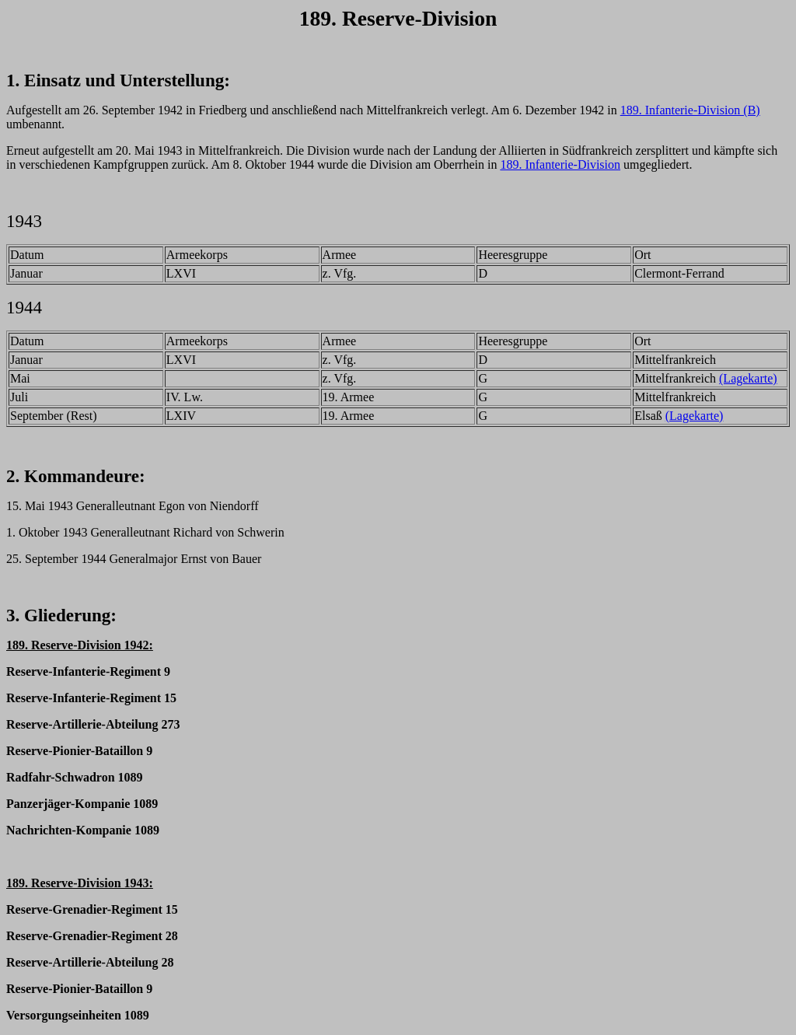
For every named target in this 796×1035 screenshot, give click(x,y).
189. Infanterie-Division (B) (690, 110)
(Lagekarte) (748, 378)
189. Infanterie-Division (560, 164)
